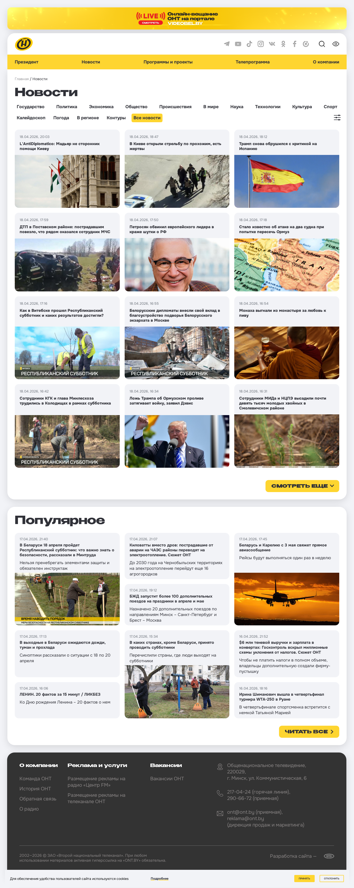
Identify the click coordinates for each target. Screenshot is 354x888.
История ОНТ (35, 789)
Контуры (116, 117)
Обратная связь (37, 799)
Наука (236, 106)
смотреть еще (299, 486)
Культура (302, 106)
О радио (29, 809)
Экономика (101, 106)
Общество (136, 106)
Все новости (147, 117)
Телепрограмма (253, 62)
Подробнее (159, 878)
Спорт (330, 106)
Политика (66, 106)
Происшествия (175, 106)
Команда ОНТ (35, 779)
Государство (30, 106)
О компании (326, 62)
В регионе (88, 117)
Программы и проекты (168, 62)
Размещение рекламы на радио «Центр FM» (96, 782)
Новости (91, 62)
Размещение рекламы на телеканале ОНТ (96, 798)
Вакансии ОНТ (167, 779)
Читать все (306, 732)
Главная (22, 78)
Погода (61, 117)
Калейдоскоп (31, 117)
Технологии (267, 106)
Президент (26, 62)
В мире (211, 106)
